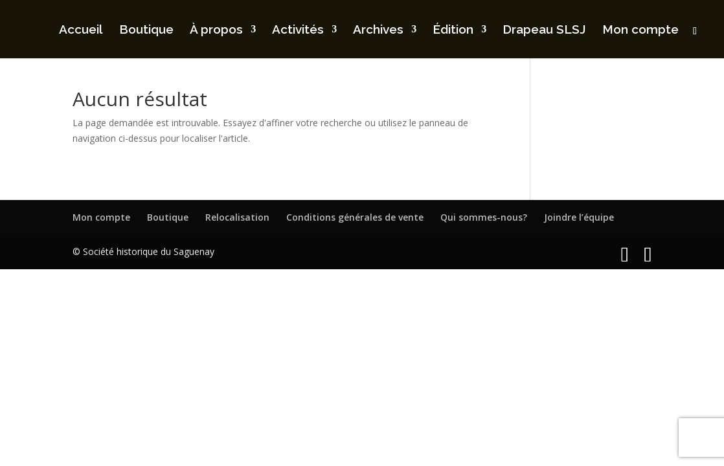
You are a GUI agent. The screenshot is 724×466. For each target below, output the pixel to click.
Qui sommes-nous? (483, 217)
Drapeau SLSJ (544, 30)
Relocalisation (237, 217)
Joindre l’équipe (579, 217)
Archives (378, 30)
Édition (453, 30)
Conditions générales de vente (355, 217)
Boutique (146, 30)
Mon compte (640, 30)
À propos (216, 30)
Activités (298, 30)
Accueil (81, 30)
